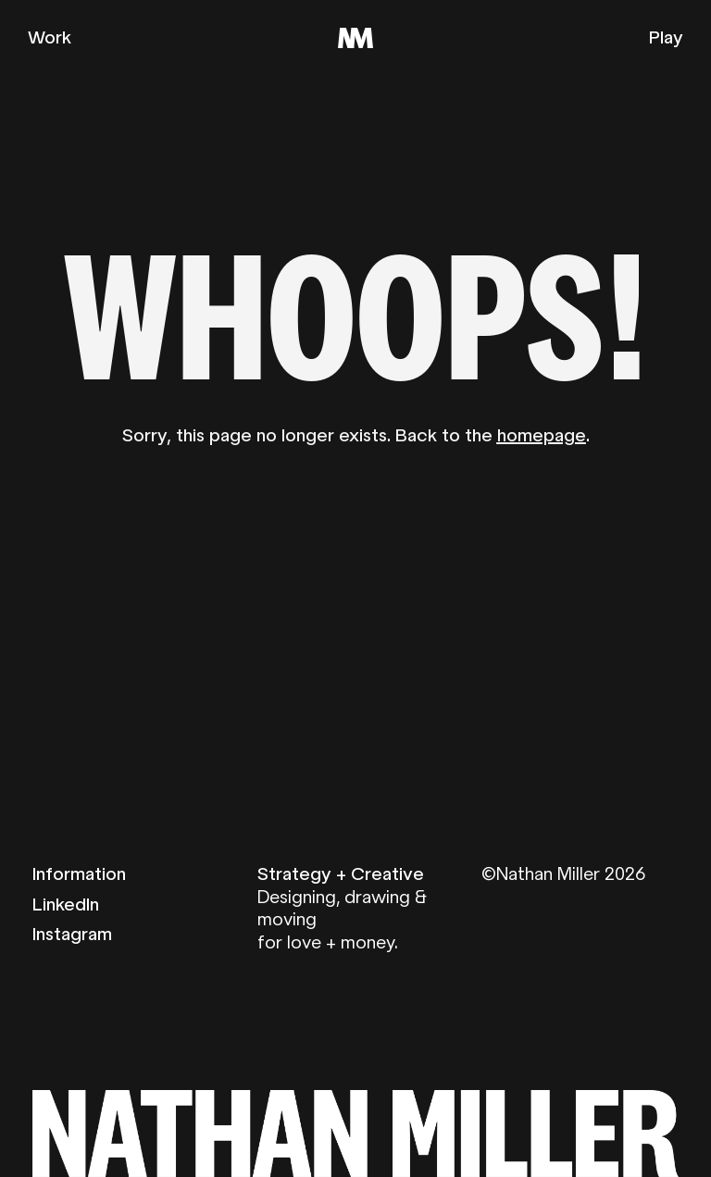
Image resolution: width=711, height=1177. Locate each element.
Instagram (72, 934)
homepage (541, 435)
